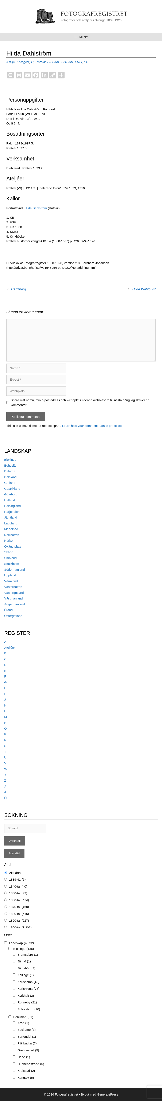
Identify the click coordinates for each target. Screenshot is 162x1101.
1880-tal (19, 914)
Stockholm (11, 563)
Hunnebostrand (31, 1064)
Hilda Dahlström (36, 208)
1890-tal (19, 920)
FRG (78, 62)
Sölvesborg (29, 1009)
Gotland (9, 482)
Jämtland (10, 517)
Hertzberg (18, 289)
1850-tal (18, 893)
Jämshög (26, 968)
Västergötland (14, 592)
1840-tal (18, 886)
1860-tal (19, 900)
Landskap (21, 943)
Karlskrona (28, 988)
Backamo (27, 1029)
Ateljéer (9, 647)
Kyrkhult (26, 995)
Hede (24, 1057)
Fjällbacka (27, 1043)
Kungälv (26, 1077)
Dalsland (10, 477)
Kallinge (26, 975)
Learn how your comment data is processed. (93, 425)
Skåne (8, 552)
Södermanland (14, 569)
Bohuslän (11, 465)
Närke (8, 540)
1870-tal (19, 907)
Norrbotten (11, 535)
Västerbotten (13, 587)
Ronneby (27, 1002)
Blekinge (10, 459)
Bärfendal (27, 1036)
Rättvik (40, 62)
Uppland (10, 575)
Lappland (10, 523)
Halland (9, 500)
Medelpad (11, 529)
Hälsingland (12, 506)
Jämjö (24, 961)
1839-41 (17, 879)
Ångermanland (14, 604)
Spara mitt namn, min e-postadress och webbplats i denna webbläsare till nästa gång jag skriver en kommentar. (80, 402)
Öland (8, 610)
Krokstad (26, 1070)
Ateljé (10, 62)
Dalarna (9, 471)
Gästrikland (12, 488)
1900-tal (53, 62)
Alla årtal (15, 873)
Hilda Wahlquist (144, 289)
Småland (10, 558)
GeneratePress (107, 1094)
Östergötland (13, 616)
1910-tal (67, 62)
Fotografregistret (94, 14)
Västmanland (13, 598)
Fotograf (23, 62)
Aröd (23, 1023)
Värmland (11, 581)
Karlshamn (28, 982)
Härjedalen (12, 511)
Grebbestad (28, 1050)
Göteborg (11, 494)
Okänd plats (12, 546)
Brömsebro (28, 954)
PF (86, 62)
